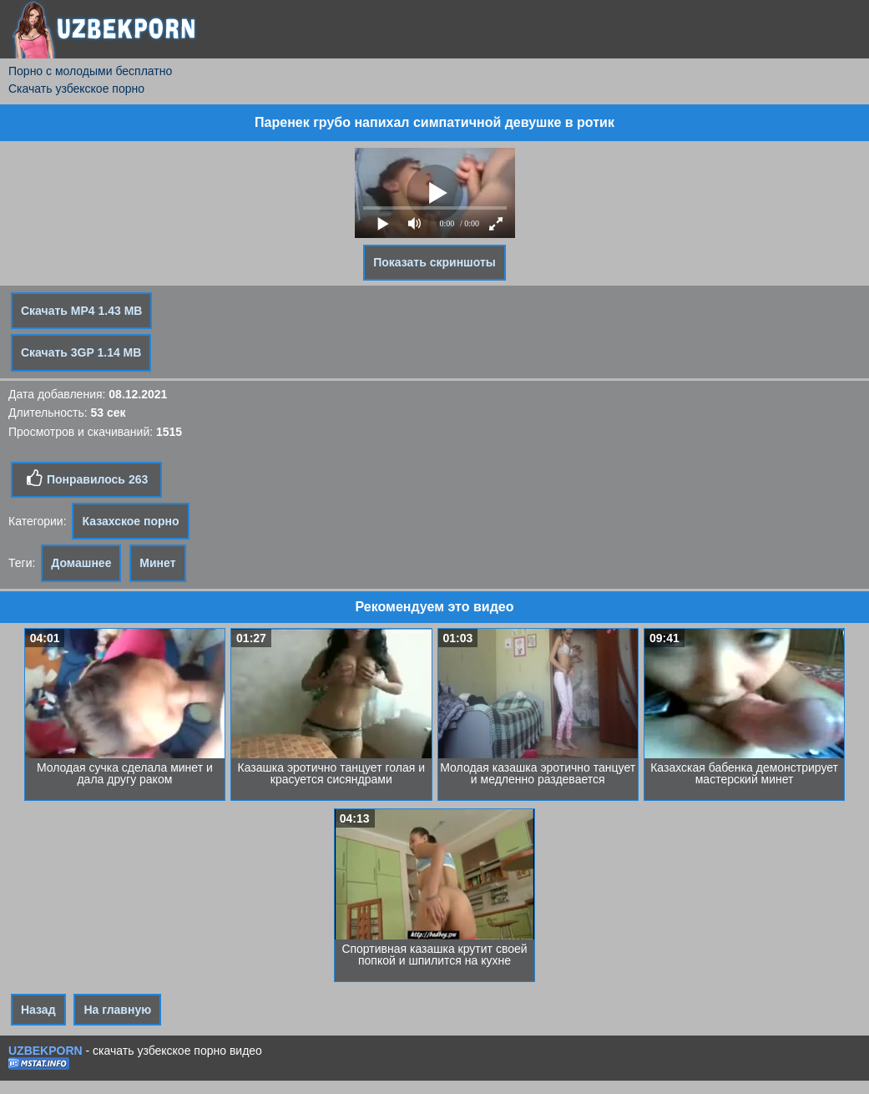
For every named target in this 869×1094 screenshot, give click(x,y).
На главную (117, 1009)
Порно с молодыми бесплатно (90, 71)
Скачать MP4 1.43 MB (81, 310)
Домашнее (81, 563)
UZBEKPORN (45, 1050)
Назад (38, 1009)
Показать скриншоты (434, 262)
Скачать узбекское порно (76, 88)
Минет (157, 563)
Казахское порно (130, 521)
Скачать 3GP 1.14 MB (81, 352)
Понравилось (86, 478)
